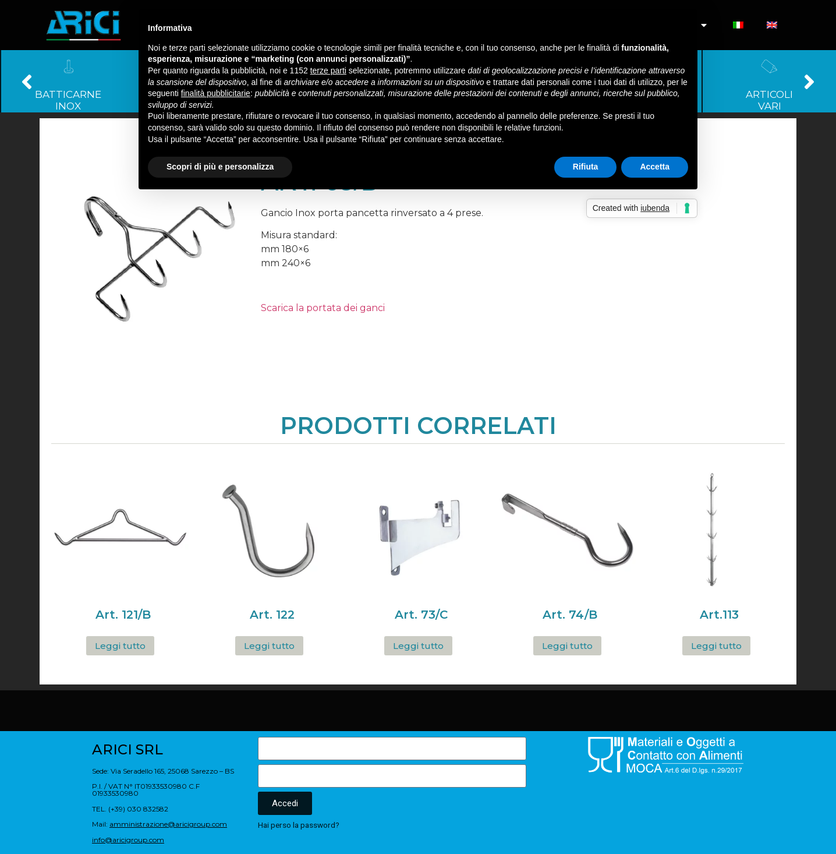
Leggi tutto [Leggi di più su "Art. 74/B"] (567, 645)
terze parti (328, 70)
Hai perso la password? (298, 825)
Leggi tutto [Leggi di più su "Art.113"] (716, 645)
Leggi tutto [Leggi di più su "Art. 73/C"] (418, 645)
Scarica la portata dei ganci (323, 307)
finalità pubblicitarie (215, 93)
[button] (27, 81)
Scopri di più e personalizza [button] (220, 166)
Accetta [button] (654, 166)
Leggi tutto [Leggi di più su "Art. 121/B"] (120, 645)
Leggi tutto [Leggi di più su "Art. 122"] (269, 645)
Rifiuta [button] (585, 166)
